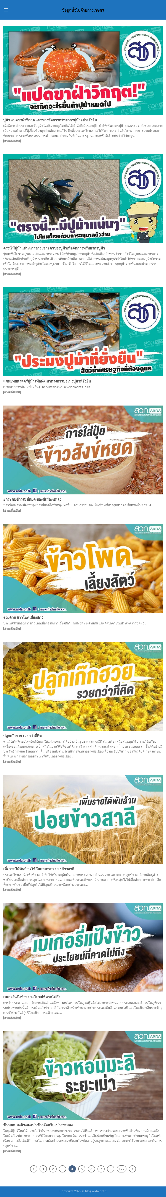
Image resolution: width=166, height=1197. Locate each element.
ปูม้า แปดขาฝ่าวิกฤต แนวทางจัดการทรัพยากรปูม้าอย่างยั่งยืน (50, 120)
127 (121, 1169)
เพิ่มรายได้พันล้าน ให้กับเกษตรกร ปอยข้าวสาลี (38, 869)
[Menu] (5, 10)
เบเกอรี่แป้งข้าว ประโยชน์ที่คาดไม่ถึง (31, 997)
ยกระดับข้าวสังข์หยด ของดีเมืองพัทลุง (32, 499)
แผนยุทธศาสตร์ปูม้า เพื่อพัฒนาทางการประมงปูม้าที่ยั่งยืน (47, 381)
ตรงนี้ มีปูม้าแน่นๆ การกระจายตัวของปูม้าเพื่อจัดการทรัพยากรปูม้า (54, 248)
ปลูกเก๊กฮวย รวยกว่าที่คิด (22, 736)
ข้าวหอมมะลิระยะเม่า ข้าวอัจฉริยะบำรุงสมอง (38, 1125)
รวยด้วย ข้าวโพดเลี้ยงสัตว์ (23, 617)
